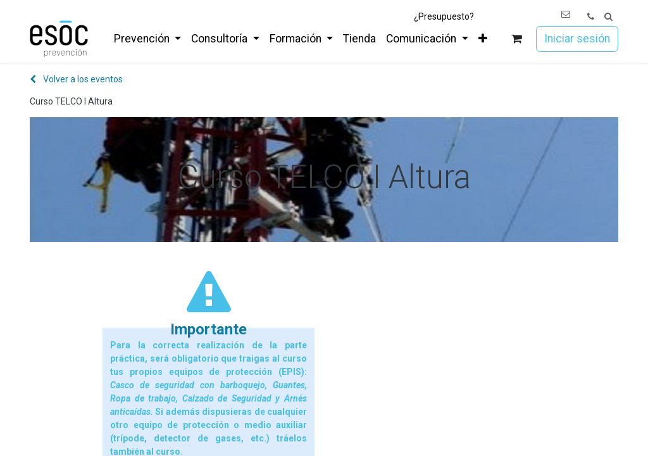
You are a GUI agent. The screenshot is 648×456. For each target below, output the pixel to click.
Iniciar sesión (577, 38)
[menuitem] (147, 38)
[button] (608, 16)
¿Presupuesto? (444, 16)
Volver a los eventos (76, 79)
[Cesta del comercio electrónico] (516, 39)
